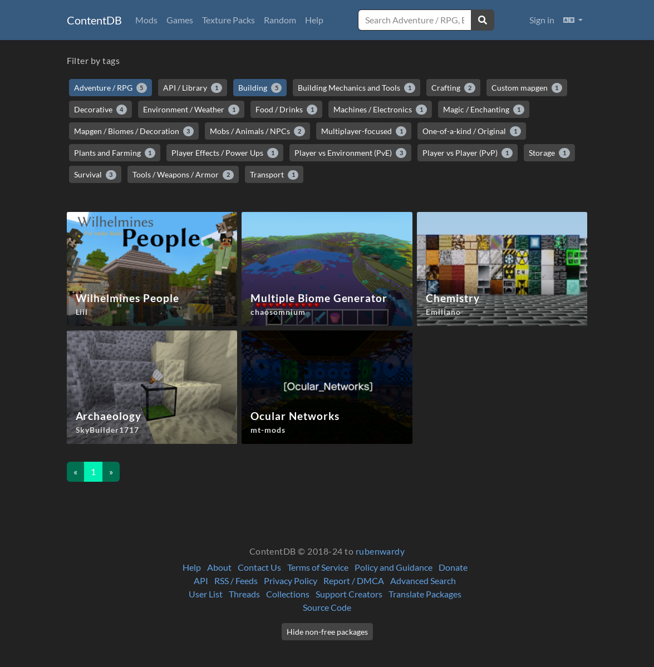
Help (314, 19)
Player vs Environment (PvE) (350, 153)
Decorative (100, 110)
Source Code (327, 607)
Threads (244, 594)
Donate (453, 567)
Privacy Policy (290, 580)
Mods (146, 19)
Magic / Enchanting (483, 110)
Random (280, 19)
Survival (95, 175)
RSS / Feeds (236, 580)
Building (260, 88)
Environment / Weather (191, 110)
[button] (573, 20)
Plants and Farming (115, 153)
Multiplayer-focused (364, 131)
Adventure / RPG (110, 88)
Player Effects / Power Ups (224, 153)
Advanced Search (423, 580)
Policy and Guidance (393, 567)
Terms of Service (317, 567)
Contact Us (259, 567)
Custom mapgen (527, 88)
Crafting (453, 88)
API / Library (192, 88)
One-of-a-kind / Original (471, 131)
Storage (549, 153)
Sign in (541, 19)
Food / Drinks (286, 110)
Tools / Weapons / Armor (183, 175)
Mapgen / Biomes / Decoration (134, 131)
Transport (274, 175)
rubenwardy (380, 551)
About (219, 567)
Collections (287, 594)
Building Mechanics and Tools (356, 88)
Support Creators (349, 594)
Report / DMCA (353, 580)
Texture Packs (228, 19)
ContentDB (94, 20)
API (201, 580)
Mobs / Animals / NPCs (257, 131)
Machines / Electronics (380, 110)
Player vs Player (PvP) (467, 153)
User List (206, 594)
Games (179, 19)
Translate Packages (425, 594)
